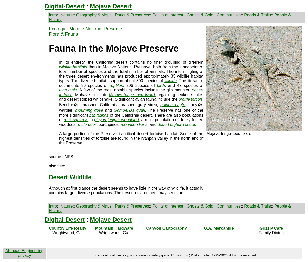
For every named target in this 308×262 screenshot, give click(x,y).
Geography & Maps (94, 15)
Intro (53, 15)
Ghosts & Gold (200, 15)
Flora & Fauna (63, 34)
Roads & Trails (257, 15)
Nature (66, 15)
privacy (24, 255)
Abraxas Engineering (24, 251)
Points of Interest (167, 15)
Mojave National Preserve (95, 28)
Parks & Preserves (132, 15)
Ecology (57, 28)
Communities (229, 15)
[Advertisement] (24, 108)
